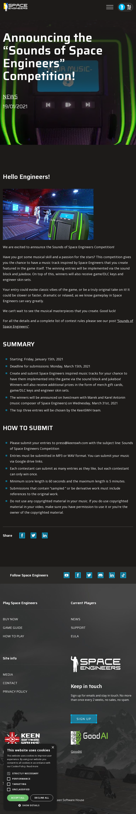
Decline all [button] (42, 797)
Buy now (10, 619)
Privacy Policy (15, 691)
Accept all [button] (18, 797)
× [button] (52, 747)
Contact (10, 683)
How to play (13, 636)
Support (78, 627)
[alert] (30, 777)
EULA (75, 636)
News (10, 96)
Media (8, 674)
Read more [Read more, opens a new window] (32, 766)
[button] (30, 805)
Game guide (12, 627)
